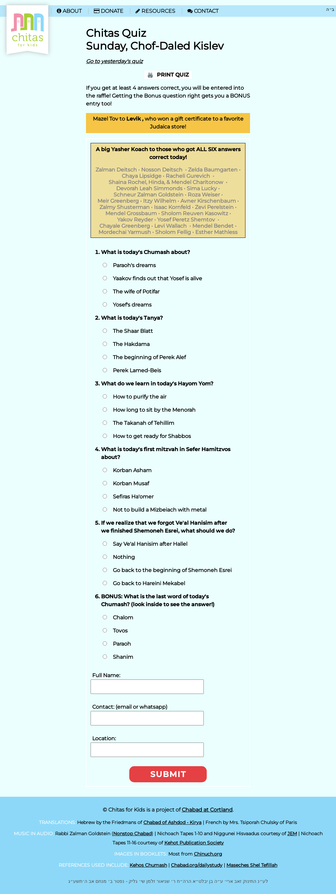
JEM (292, 834)
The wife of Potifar (136, 291)
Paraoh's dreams (134, 265)
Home (17, 8)
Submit (168, 774)
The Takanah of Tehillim (143, 423)
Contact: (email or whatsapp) (129, 707)
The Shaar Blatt (133, 331)
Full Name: (106, 675)
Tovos (120, 631)
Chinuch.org (208, 854)
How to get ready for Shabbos (152, 436)
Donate (108, 11)
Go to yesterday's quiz (114, 61)
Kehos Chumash (148, 865)
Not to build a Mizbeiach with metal (159, 510)
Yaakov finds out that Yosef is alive (157, 278)
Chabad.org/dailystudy (196, 865)
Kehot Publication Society (194, 843)
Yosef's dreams (132, 305)
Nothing (124, 557)
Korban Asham (132, 470)
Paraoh (122, 644)
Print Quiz (173, 75)
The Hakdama (131, 344)
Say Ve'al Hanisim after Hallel (150, 544)
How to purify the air (139, 397)
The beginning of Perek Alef (149, 357)
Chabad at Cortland (207, 810)
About (69, 11)
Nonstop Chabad (132, 834)
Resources (155, 11)
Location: (104, 738)
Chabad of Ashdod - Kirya (172, 822)
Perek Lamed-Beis (137, 370)
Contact (203, 11)
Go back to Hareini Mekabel (149, 583)
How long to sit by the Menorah (154, 410)
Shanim (123, 657)
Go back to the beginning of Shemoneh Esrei (172, 570)
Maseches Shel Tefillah (251, 865)
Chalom (123, 617)
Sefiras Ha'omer (133, 496)
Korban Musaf (131, 483)
